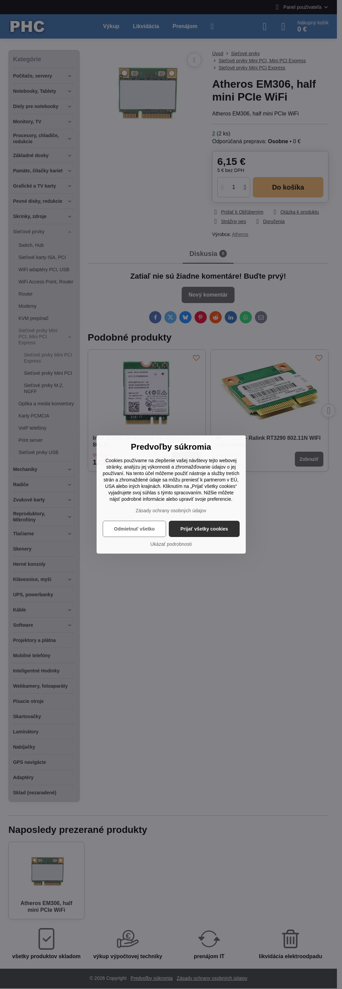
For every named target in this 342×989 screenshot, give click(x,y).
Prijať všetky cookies (204, 529)
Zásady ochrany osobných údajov (171, 510)
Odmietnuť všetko (134, 529)
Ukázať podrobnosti (171, 544)
